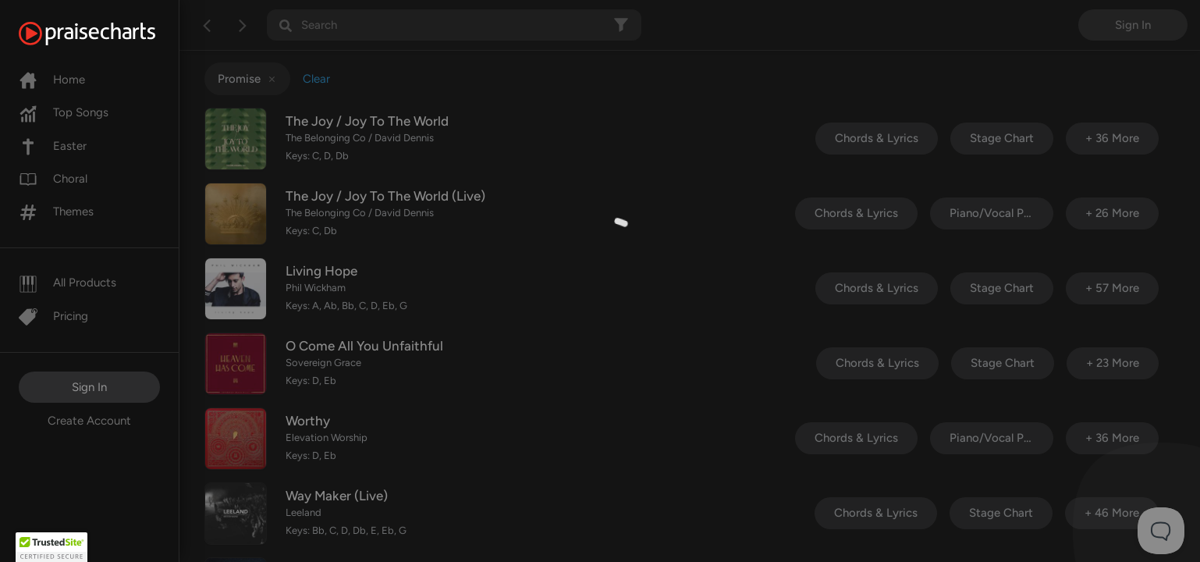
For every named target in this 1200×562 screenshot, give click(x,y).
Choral (53, 179)
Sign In (89, 387)
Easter (53, 146)
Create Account (89, 421)
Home (52, 80)
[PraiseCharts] (106, 33)
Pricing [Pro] (53, 316)
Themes (56, 212)
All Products (67, 283)
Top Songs (63, 112)
